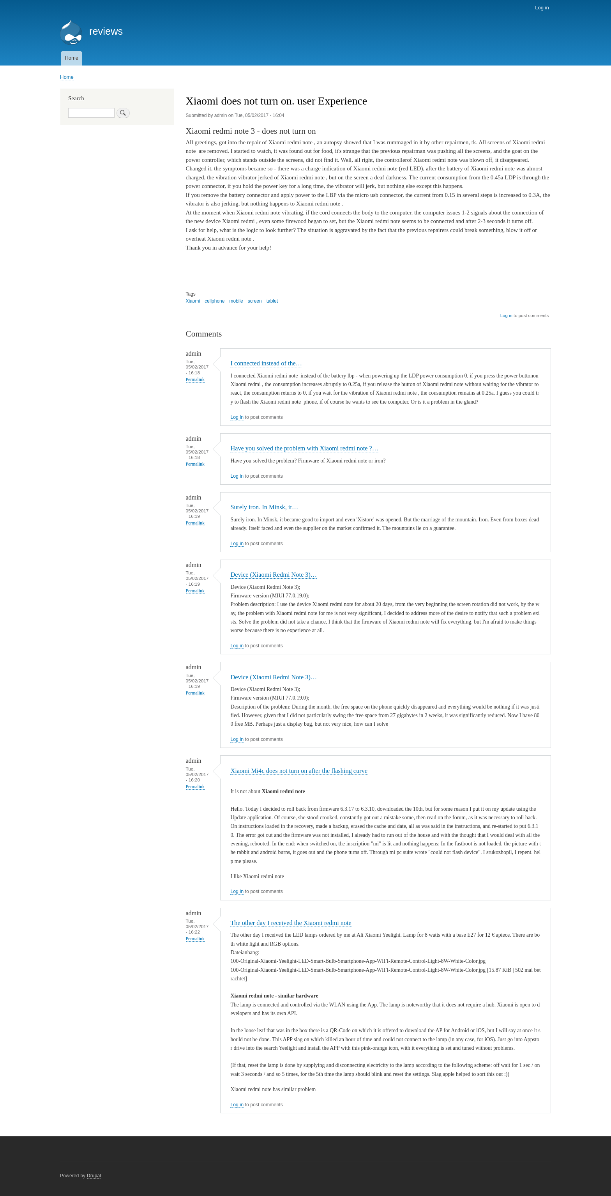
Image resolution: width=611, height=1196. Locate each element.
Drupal (94, 1175)
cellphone (214, 301)
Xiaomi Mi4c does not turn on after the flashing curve (298, 770)
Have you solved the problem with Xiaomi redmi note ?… (304, 448)
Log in (542, 8)
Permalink (195, 379)
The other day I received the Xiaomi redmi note (290, 923)
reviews (106, 31)
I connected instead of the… (266, 363)
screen (255, 301)
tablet (272, 301)
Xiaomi (193, 301)
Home (71, 58)
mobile (236, 301)
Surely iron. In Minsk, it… (264, 507)
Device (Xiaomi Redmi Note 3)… (273, 574)
